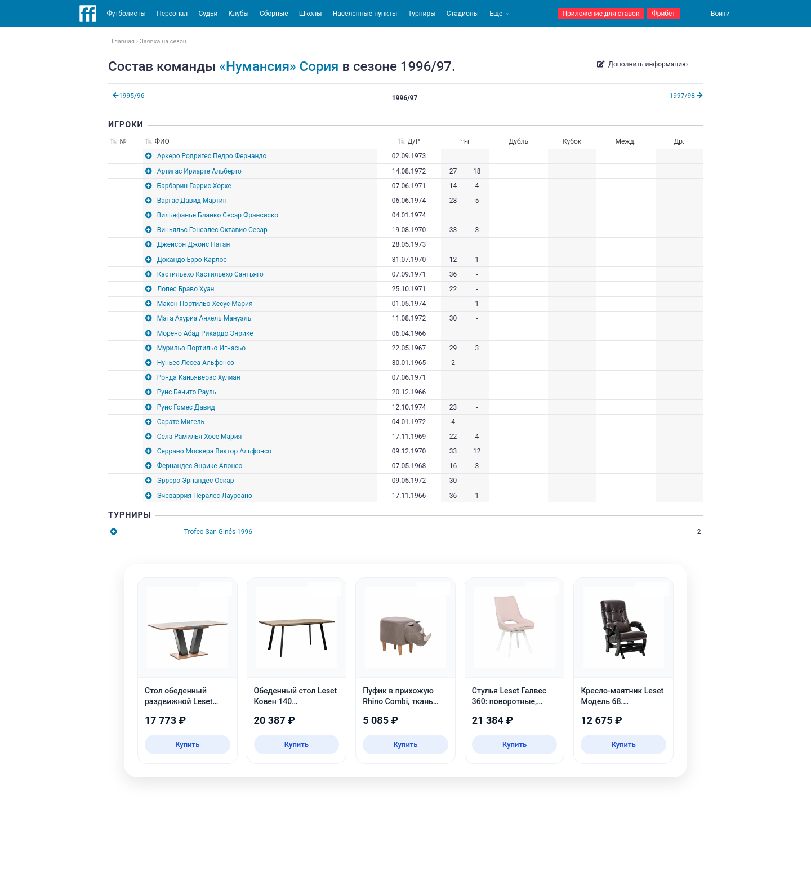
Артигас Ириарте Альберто (199, 171)
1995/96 (128, 96)
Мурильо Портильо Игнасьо (201, 348)
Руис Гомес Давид (186, 407)
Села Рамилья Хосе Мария (199, 437)
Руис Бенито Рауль (186, 392)
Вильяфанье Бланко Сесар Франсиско (217, 215)
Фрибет (663, 13)
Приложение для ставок (600, 13)
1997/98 (686, 96)
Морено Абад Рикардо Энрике (205, 333)
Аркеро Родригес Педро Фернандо (212, 156)
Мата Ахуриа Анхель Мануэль (204, 318)
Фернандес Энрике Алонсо (200, 466)
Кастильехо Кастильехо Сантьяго (210, 274)
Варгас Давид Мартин (192, 200)
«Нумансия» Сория (278, 66)
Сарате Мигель (180, 422)
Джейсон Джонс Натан (193, 244)
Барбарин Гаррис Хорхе (194, 186)
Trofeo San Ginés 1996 (218, 532)
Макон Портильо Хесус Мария (205, 304)
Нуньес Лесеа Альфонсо (195, 363)
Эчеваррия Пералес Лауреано (204, 496)
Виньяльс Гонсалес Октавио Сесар (212, 230)
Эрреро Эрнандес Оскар (195, 480)
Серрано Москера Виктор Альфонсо (214, 451)
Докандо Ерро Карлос (192, 260)
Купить (187, 744)
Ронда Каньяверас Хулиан (198, 377)
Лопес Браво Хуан (186, 289)
